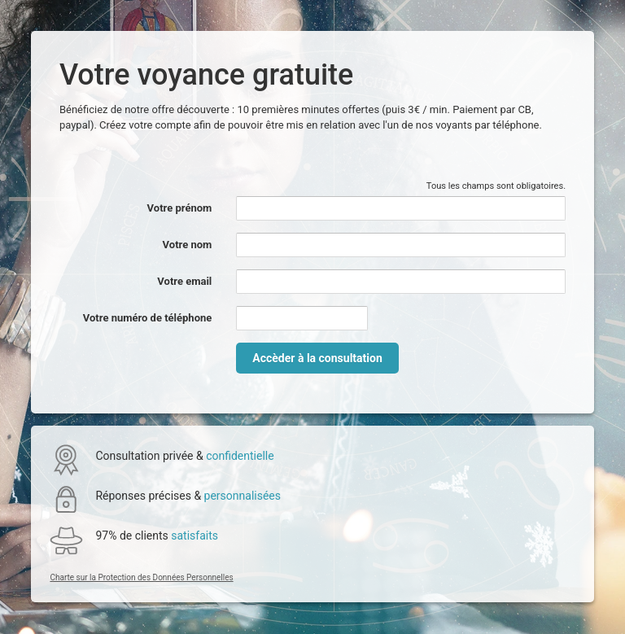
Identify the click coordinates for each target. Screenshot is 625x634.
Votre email (184, 281)
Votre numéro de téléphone (147, 318)
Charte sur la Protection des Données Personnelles (141, 577)
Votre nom (187, 244)
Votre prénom (179, 208)
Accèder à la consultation (317, 358)
